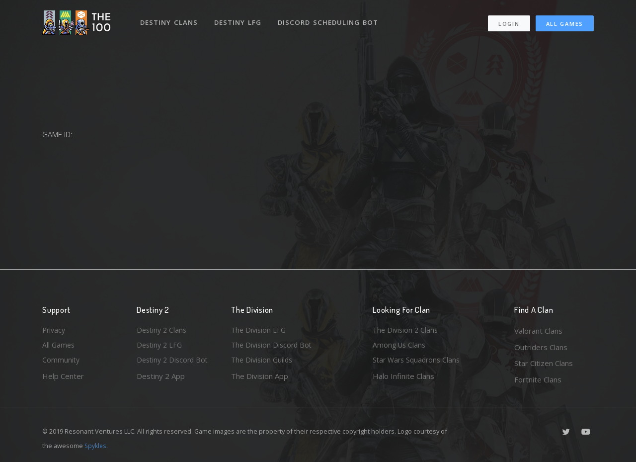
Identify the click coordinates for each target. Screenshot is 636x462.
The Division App (259, 379)
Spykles (96, 445)
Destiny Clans (170, 18)
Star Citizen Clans (543, 363)
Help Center (63, 379)
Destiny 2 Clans (163, 331)
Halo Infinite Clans (403, 379)
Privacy (54, 331)
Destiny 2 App (161, 379)
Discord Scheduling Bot (331, 18)
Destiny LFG (240, 18)
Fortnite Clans (537, 379)
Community (61, 363)
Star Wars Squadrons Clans (419, 363)
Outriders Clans (540, 347)
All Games (564, 20)
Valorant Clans (538, 331)
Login (508, 20)
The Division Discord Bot (273, 347)
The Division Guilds (263, 363)
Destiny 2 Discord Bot (174, 363)
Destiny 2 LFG (161, 347)
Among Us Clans (400, 347)
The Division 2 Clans (407, 331)
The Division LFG (259, 331)
